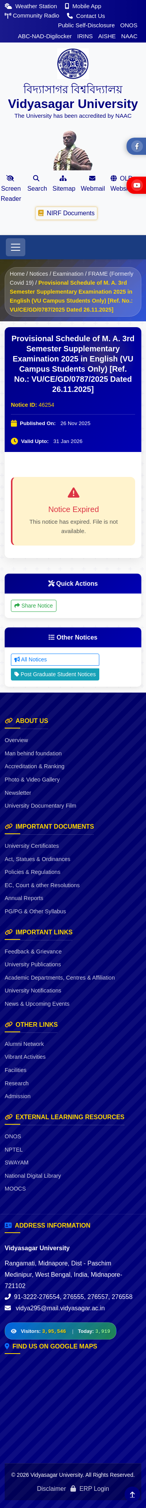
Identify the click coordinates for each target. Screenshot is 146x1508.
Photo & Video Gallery (32, 779)
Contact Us (86, 15)
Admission (17, 1096)
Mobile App (83, 6)
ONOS (128, 25)
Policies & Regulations (32, 872)
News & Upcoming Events (37, 1004)
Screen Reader (11, 188)
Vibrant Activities (25, 1057)
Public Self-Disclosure (86, 25)
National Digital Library (33, 1176)
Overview (16, 740)
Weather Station (32, 6)
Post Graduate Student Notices (55, 674)
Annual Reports (24, 898)
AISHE (107, 36)
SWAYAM (16, 1162)
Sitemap (64, 183)
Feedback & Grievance (33, 951)
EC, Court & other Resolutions (42, 885)
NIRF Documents (66, 213)
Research (17, 1083)
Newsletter (18, 793)
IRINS (85, 36)
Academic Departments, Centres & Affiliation (60, 978)
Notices (38, 274)
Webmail (93, 183)
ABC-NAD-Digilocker (45, 36)
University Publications (33, 964)
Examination (68, 274)
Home (17, 274)
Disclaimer (51, 1488)
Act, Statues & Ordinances (37, 859)
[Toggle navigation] (15, 247)
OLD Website (121, 183)
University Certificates (32, 846)
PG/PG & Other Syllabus (35, 911)
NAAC (129, 36)
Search (37, 183)
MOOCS (15, 1188)
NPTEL (14, 1150)
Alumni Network (24, 1044)
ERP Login (89, 1488)
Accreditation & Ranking (35, 766)
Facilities (15, 1070)
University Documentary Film (40, 806)
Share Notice (33, 605)
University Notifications (33, 990)
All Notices (30, 659)
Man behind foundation (33, 753)
